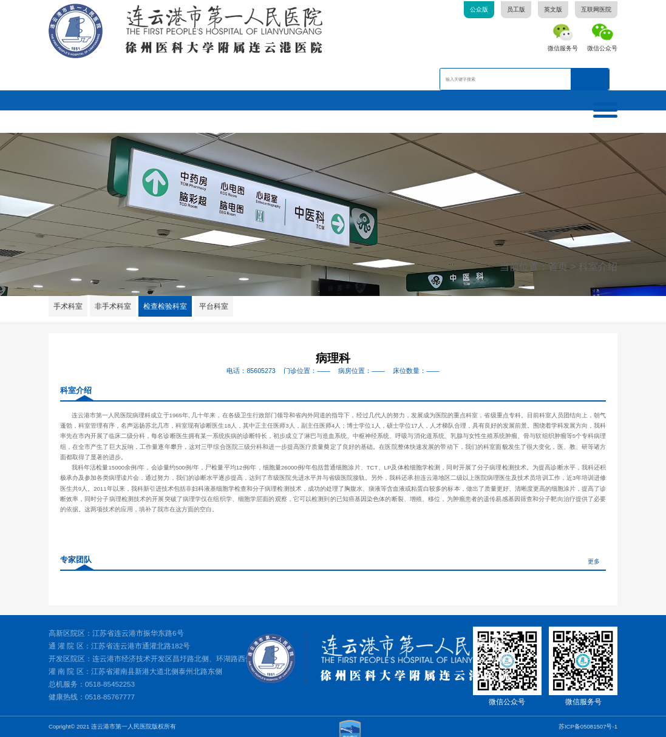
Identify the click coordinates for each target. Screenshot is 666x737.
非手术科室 (113, 306)
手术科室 (68, 306)
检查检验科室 (166, 306)
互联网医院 (596, 9)
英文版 (553, 9)
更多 (594, 561)
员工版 (516, 9)
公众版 (479, 9)
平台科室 (214, 306)
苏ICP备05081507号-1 (588, 725)
